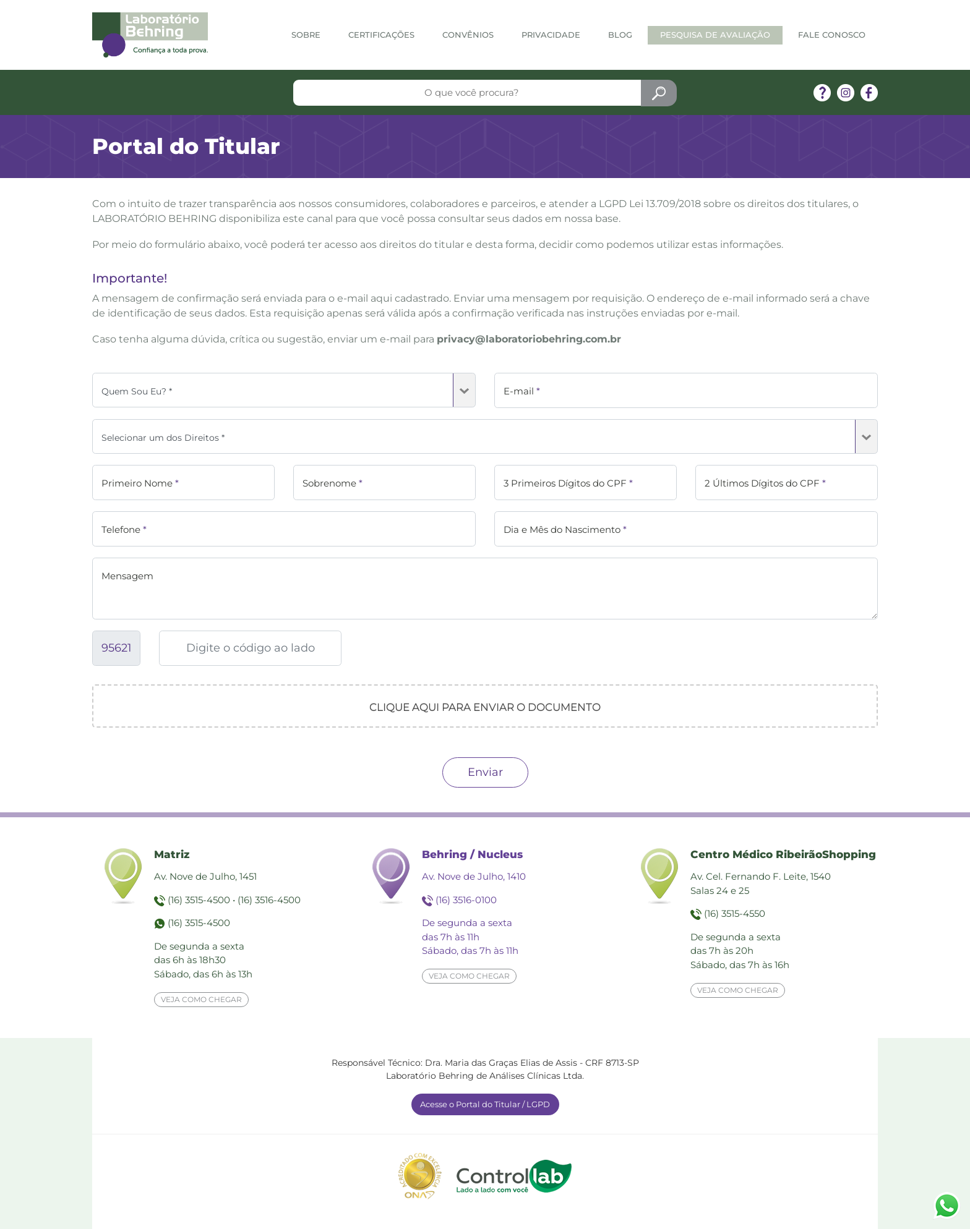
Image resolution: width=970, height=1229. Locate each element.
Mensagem (127, 576)
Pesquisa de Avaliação (715, 35)
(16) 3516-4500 (269, 900)
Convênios (468, 35)
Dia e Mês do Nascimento (565, 529)
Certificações (381, 35)
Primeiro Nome (140, 483)
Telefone (124, 529)
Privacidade (550, 35)
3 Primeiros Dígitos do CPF (568, 483)
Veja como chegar (201, 999)
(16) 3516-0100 (466, 900)
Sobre (305, 35)
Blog (620, 35)
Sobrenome (333, 483)
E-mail (522, 391)
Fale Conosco (831, 35)
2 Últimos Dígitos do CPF (765, 483)
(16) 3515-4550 (734, 913)
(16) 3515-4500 (199, 900)
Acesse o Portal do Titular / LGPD (485, 1104)
